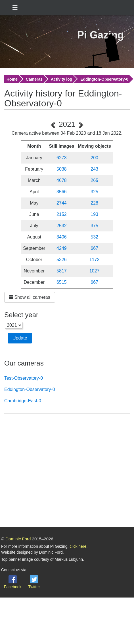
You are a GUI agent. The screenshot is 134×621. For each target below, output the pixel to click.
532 (94, 237)
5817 (61, 270)
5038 (61, 169)
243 (94, 169)
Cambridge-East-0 (22, 400)
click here (78, 546)
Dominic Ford (18, 538)
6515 (61, 282)
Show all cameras (29, 297)
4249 (61, 248)
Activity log (61, 79)
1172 (94, 259)
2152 (61, 214)
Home (12, 79)
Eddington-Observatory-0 (104, 79)
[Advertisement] (53, 471)
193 (94, 214)
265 (94, 180)
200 (94, 157)
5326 (61, 259)
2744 (61, 203)
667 (94, 248)
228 (94, 203)
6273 (61, 157)
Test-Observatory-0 (23, 378)
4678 (61, 180)
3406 (61, 237)
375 (94, 225)
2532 (61, 225)
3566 (61, 191)
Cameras (34, 79)
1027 (94, 270)
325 (94, 191)
